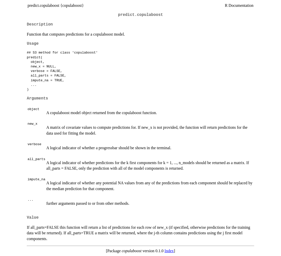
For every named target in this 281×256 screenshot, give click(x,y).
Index (169, 251)
